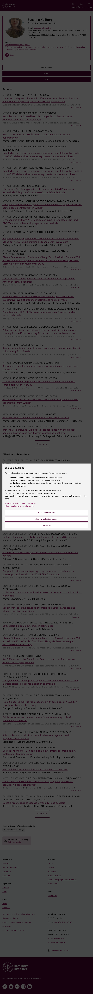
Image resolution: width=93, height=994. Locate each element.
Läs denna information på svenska (19, 506)
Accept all (46, 525)
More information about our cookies (20, 503)
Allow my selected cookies (46, 519)
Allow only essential (46, 512)
